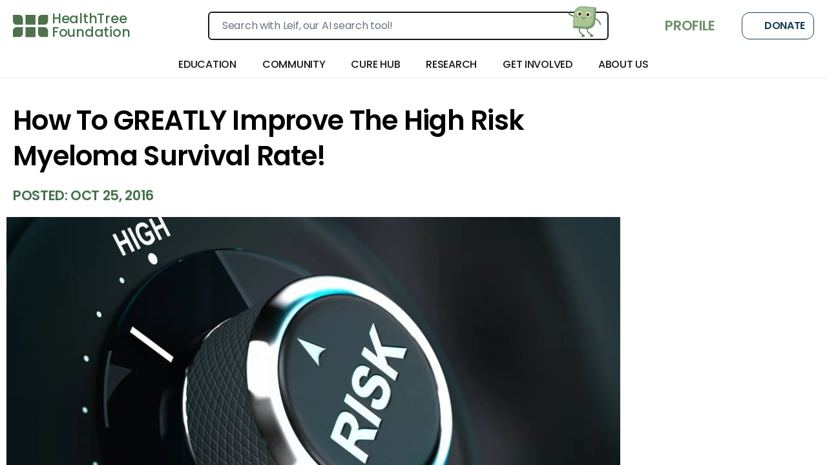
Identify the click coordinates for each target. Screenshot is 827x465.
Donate (778, 26)
